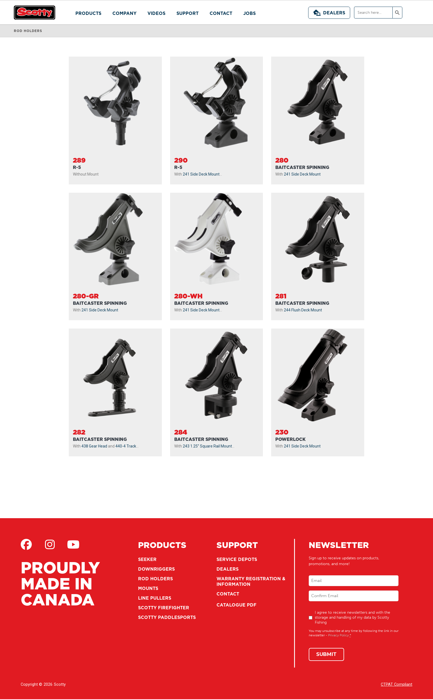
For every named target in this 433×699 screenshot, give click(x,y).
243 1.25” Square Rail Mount (207, 446)
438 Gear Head (94, 446)
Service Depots (236, 559)
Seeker (147, 559)
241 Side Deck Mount (201, 174)
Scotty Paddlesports (167, 617)
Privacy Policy (338, 635)
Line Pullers (154, 598)
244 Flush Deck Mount (303, 310)
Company (124, 13)
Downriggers (156, 569)
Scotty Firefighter (163, 607)
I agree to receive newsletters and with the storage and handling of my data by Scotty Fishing (352, 617)
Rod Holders (155, 578)
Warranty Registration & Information (250, 581)
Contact (221, 13)
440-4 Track (125, 446)
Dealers (329, 13)
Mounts (148, 588)
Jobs (249, 13)
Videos (156, 13)
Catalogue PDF (236, 605)
